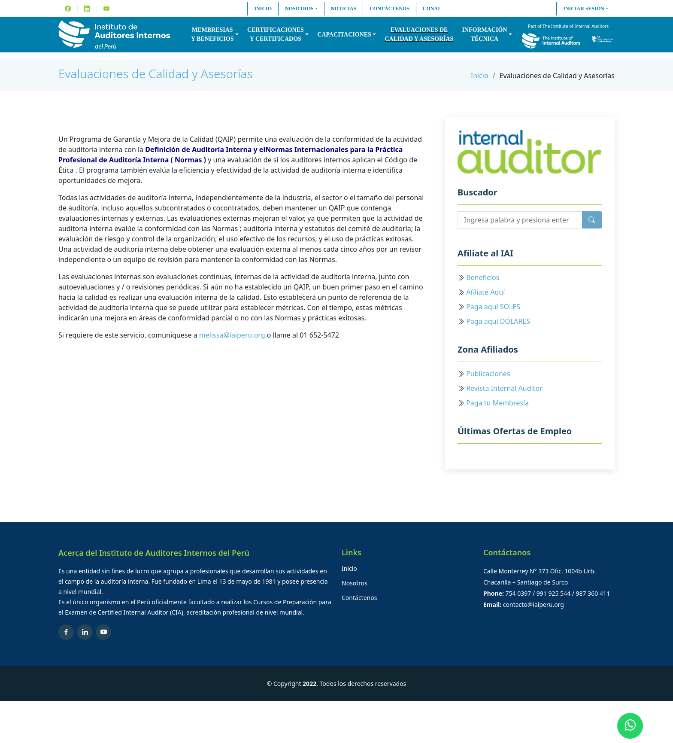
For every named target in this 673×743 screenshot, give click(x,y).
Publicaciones (488, 373)
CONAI (431, 9)
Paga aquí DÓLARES (498, 321)
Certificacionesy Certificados (275, 34)
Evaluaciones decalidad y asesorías (419, 34)
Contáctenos (389, 9)
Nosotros (299, 9)
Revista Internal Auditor (504, 388)
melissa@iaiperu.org (232, 335)
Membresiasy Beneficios (212, 34)
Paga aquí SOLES (493, 306)
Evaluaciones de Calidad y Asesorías (155, 73)
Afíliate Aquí (485, 292)
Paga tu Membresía (497, 403)
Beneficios (482, 277)
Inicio (263, 9)
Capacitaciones (344, 34)
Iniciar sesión (583, 9)
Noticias (343, 9)
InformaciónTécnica (484, 34)
